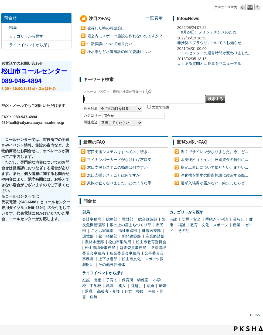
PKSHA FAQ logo (248, 328)
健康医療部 (151, 230)
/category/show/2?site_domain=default (5, 36)
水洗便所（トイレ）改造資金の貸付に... (214, 159)
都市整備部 (107, 236)
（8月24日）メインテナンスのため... (208, 32)
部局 (13, 27)
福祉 (182, 225)
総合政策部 (147, 219)
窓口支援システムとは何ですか (113, 175)
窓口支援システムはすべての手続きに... (121, 152)
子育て (111, 280)
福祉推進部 (127, 230)
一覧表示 (154, 17)
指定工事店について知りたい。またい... (214, 167)
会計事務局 (91, 219)
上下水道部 (107, 259)
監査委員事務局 (133, 247)
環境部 (88, 236)
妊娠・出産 (91, 280)
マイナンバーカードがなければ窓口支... (121, 159)
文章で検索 (160, 107)
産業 (236, 225)
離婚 (162, 285)
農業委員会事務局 (125, 253)
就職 (110, 285)
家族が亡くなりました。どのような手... (121, 183)
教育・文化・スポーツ (209, 225)
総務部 (111, 219)
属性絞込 (91, 122)
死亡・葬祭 (134, 291)
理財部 (127, 219)
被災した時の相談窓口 (106, 28)
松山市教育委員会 (151, 242)
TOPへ (255, 315)
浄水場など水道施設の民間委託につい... (121, 51)
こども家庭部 (102, 230)
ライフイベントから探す (30, 45)
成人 (122, 285)
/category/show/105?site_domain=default (5, 45)
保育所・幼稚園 (135, 280)
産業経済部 (155, 236)
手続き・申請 (216, 219)
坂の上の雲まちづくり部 (130, 225)
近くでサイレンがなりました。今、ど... (214, 152)
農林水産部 (94, 242)
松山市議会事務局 (100, 247)
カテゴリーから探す (26, 36)
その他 (183, 230)
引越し (136, 285)
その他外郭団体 (111, 264)
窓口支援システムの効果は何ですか (117, 167)
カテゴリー (92, 115)
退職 (89, 291)
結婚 (150, 285)
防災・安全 (191, 219)
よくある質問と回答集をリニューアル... (211, 63)
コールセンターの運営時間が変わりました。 (215, 53)
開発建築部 (131, 236)
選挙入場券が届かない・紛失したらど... (214, 183)
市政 (173, 219)
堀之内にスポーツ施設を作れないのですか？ (125, 36)
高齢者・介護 (108, 291)
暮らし (238, 219)
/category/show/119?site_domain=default (5, 28)
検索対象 (91, 109)
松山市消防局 (119, 242)
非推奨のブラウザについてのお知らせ (209, 42)
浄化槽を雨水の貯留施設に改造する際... (214, 175)
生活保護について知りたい (109, 44)
